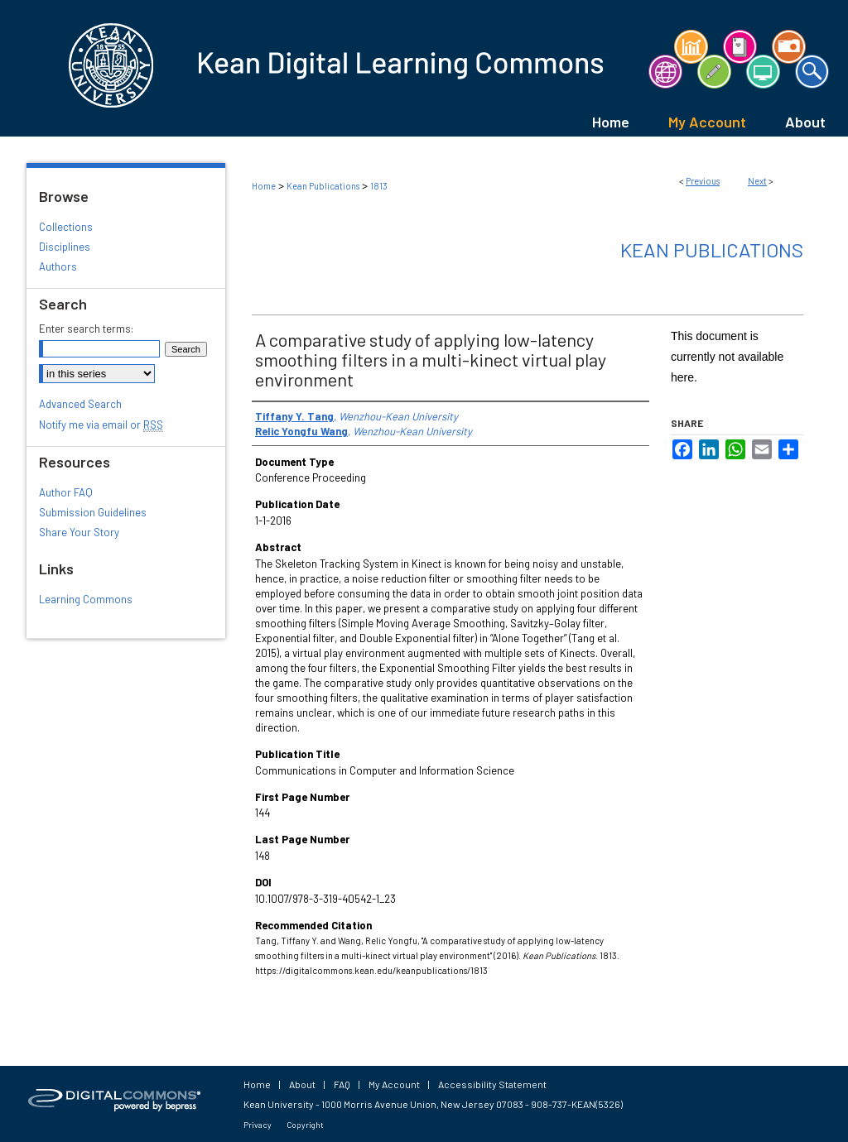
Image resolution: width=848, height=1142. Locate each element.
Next (757, 180)
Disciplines (64, 246)
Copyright (305, 1125)
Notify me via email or (101, 424)
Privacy (257, 1125)
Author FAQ (66, 492)
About (302, 1084)
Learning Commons (85, 599)
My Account (394, 1084)
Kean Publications (323, 185)
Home (264, 185)
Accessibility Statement (492, 1084)
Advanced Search (80, 403)
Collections (66, 226)
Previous (703, 180)
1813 (379, 185)
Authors (58, 266)
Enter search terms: (86, 328)
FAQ (342, 1084)
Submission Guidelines (93, 512)
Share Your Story (79, 532)
